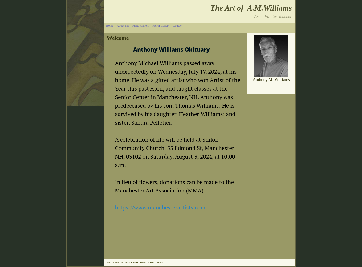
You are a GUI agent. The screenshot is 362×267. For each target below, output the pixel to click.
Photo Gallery (140, 25)
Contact (177, 25)
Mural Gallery (161, 25)
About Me (123, 25)
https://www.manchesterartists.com (160, 207)
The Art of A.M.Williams (251, 8)
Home (109, 25)
